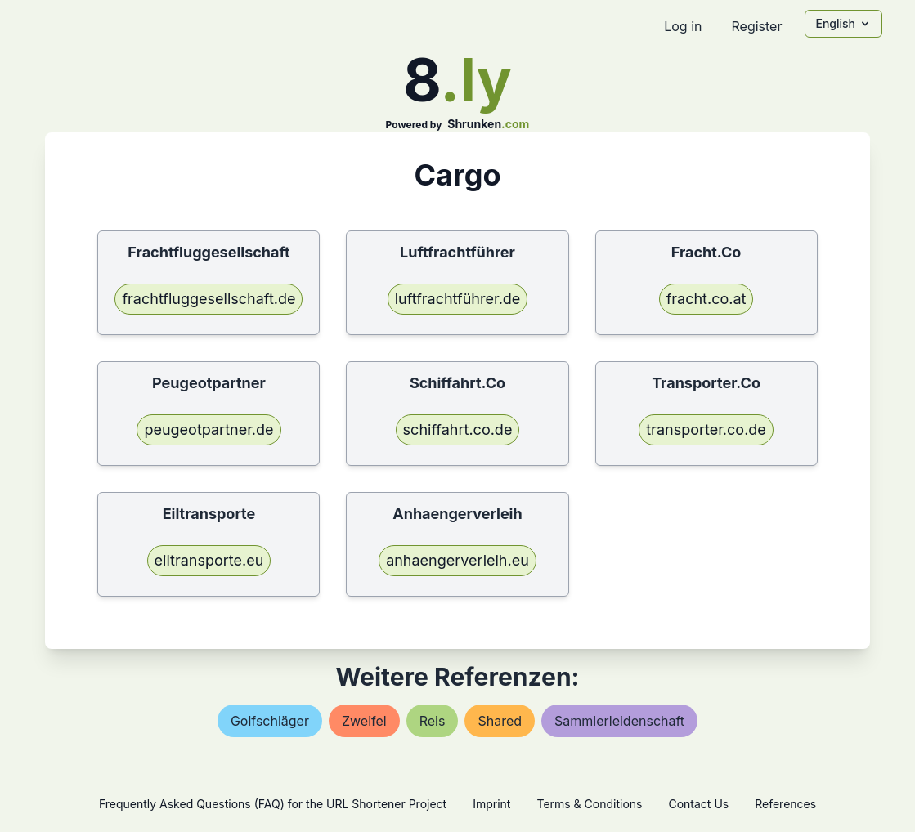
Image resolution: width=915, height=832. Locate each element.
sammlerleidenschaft (619, 721)
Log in (683, 26)
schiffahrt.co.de (458, 429)
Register (756, 26)
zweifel (364, 721)
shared (500, 721)
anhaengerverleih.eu (457, 560)
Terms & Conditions (589, 804)
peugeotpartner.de (208, 429)
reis (432, 721)
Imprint (491, 804)
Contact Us (698, 804)
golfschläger (270, 721)
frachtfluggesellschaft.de (208, 298)
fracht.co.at (706, 298)
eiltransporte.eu (209, 560)
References (785, 804)
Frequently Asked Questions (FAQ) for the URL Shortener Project (272, 804)
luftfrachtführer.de (458, 298)
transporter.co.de (706, 429)
